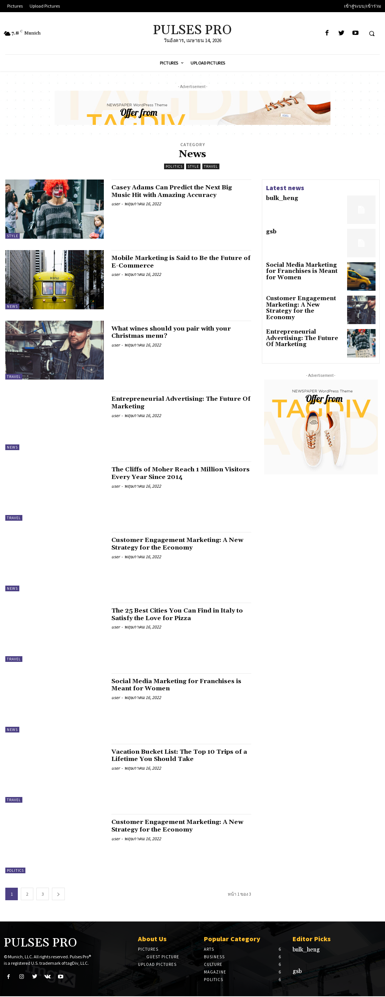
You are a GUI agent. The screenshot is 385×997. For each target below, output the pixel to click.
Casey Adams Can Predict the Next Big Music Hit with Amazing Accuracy (181, 191)
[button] (371, 33)
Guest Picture (162, 956)
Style (193, 166)
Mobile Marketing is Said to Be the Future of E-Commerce (174, 262)
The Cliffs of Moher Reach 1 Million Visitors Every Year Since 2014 (175, 473)
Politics (174, 166)
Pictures (148, 949)
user (115, 203)
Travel (210, 166)
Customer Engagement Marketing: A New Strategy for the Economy (178, 544)
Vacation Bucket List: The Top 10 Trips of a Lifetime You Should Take (177, 755)
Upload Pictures (157, 964)
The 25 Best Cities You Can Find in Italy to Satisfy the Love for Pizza (174, 614)
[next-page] (58, 894)
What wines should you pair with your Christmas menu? (172, 332)
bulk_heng (278, 199)
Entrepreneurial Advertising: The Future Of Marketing (173, 402)
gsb (270, 233)
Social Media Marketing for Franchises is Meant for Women (169, 685)
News (12, 306)
